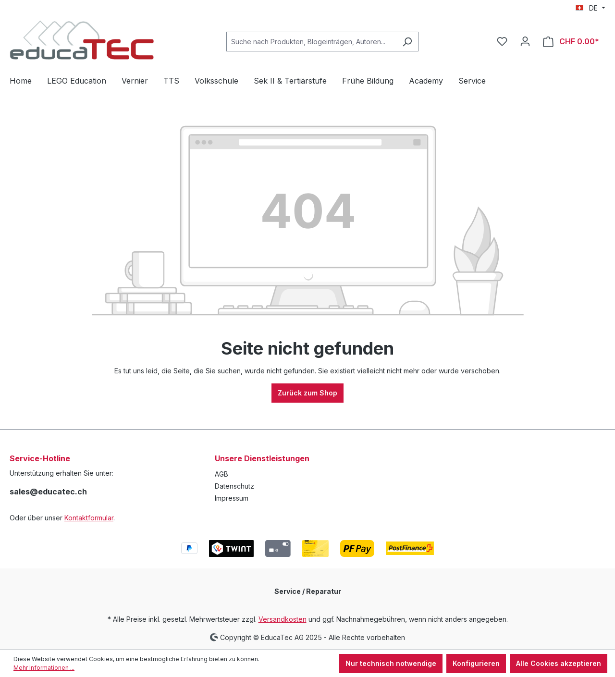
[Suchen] (407, 41)
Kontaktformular (88, 518)
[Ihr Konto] (525, 41)
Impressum (231, 498)
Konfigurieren (476, 663)
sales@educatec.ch (48, 491)
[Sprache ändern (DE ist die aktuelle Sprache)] (590, 8)
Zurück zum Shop (307, 393)
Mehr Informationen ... (43, 667)
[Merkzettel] (502, 41)
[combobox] (311, 41)
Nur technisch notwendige (390, 663)
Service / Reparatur (307, 591)
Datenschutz (234, 486)
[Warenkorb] (571, 41)
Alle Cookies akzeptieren (558, 663)
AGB (221, 474)
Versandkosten (282, 619)
